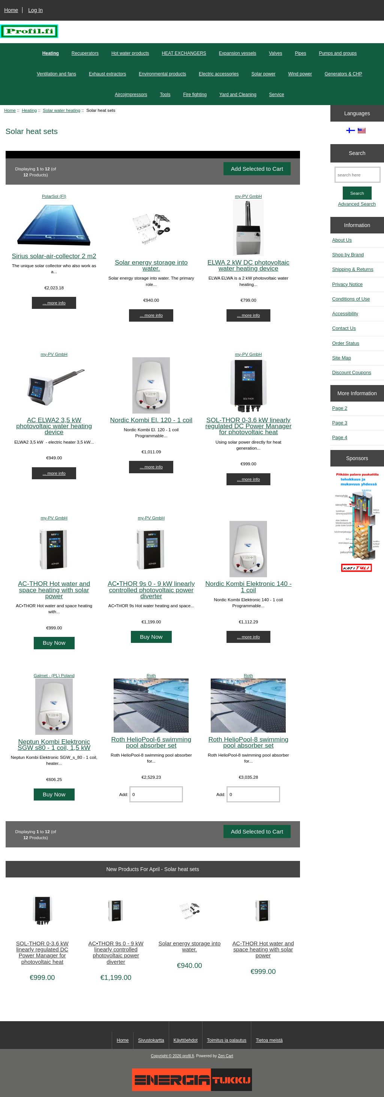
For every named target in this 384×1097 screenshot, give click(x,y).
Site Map (341, 358)
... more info (54, 302)
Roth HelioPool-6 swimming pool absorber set (151, 742)
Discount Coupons (351, 372)
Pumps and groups (338, 53)
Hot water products (130, 53)
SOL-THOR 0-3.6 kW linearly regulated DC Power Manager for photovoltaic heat (248, 426)
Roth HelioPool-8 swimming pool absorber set (248, 742)
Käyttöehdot (186, 1040)
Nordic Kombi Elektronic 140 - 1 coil (248, 586)
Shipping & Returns (353, 269)
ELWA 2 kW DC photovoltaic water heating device (248, 265)
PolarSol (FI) (54, 196)
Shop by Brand (348, 254)
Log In (35, 10)
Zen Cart (225, 1056)
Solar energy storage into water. (151, 265)
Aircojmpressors (131, 94)
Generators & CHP (343, 74)
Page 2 (339, 408)
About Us (342, 240)
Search (357, 153)
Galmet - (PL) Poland (54, 675)
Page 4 (339, 437)
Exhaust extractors (107, 74)
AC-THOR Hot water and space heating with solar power (54, 589)
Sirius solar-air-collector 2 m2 (54, 256)
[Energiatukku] (192, 1089)
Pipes (300, 53)
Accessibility (345, 313)
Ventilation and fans (56, 74)
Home (11, 10)
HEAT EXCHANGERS (184, 53)
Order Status (345, 343)
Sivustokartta (151, 1040)
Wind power (300, 74)
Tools (165, 94)
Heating (29, 110)
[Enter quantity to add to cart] (156, 794)
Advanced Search (357, 204)
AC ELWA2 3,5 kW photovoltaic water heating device (54, 426)
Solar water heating (61, 110)
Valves (275, 53)
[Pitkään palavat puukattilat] (357, 525)
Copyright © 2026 (166, 1056)
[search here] (357, 175)
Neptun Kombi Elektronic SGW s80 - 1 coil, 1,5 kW (54, 744)
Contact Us (344, 328)
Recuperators (85, 53)
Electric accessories (218, 74)
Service (276, 94)
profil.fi (188, 1056)
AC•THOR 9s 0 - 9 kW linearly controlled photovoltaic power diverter (151, 589)
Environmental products (162, 74)
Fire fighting (195, 94)
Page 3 (339, 423)
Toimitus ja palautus (226, 1040)
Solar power (263, 74)
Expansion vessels (237, 53)
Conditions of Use (351, 299)
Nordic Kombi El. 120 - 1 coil (151, 420)
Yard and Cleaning (237, 94)
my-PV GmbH (248, 196)
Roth (151, 675)
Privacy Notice (347, 284)
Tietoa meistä (269, 1040)
